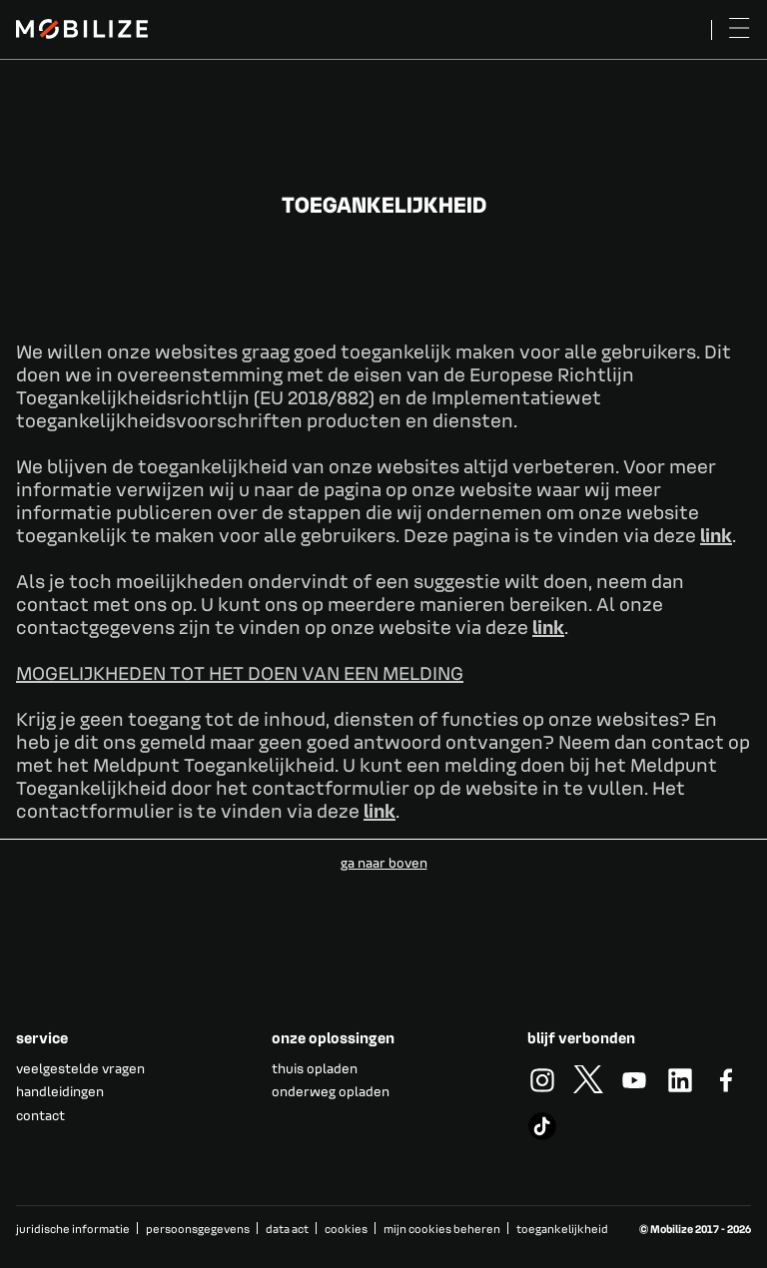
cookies (346, 1228)
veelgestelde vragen (80, 1067)
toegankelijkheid (562, 1228)
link (716, 534)
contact (40, 1114)
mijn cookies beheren (442, 1229)
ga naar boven (384, 862)
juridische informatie (73, 1228)
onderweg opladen (330, 1090)
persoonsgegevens (198, 1228)
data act (287, 1228)
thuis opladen (315, 1067)
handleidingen (60, 1090)
